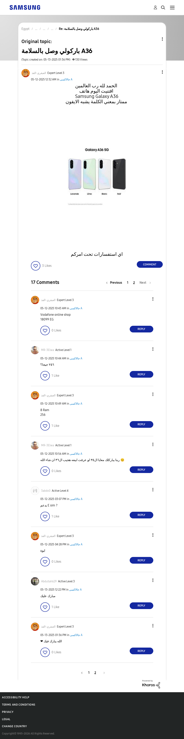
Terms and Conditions (18, 704)
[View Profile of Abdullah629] (49, 581)
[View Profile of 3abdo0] (45, 490)
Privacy (7, 712)
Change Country (14, 726)
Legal (6, 719)
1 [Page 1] (127, 282)
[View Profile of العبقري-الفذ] (39, 73)
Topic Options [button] (156, 39)
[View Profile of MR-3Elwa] (47, 350)
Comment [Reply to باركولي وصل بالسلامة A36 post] (149, 264)
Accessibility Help (15, 697)
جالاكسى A (66, 79)
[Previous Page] (115, 283)
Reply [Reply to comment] (141, 329)
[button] (156, 72)
